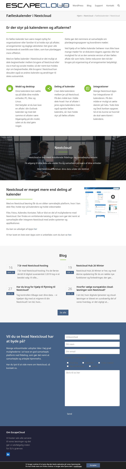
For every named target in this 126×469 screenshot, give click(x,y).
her (35, 229)
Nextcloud (88, 15)
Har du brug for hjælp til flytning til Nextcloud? (36, 288)
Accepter (93, 465)
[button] (118, 5)
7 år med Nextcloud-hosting (32, 265)
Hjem (79, 15)
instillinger (78, 466)
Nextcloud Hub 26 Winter (90, 265)
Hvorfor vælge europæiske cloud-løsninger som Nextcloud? (95, 288)
